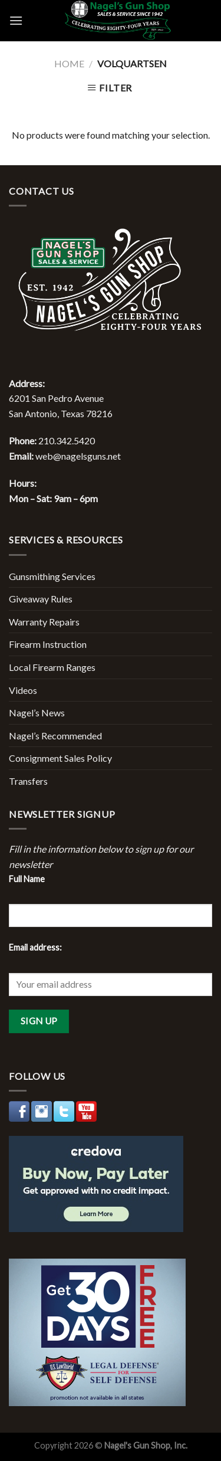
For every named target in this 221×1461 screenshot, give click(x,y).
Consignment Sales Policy (60, 758)
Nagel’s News (37, 712)
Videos (23, 690)
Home (69, 63)
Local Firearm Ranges (52, 667)
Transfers (28, 781)
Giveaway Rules (40, 598)
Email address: (35, 947)
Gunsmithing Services (52, 576)
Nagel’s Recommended (55, 735)
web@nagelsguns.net (78, 455)
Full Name (27, 879)
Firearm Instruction (48, 644)
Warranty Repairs (44, 621)
